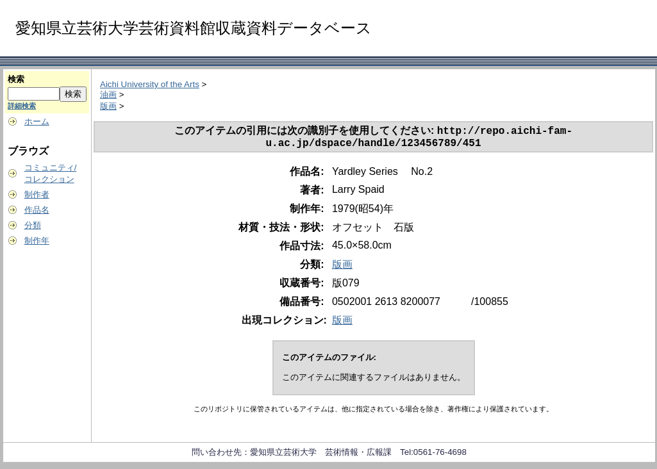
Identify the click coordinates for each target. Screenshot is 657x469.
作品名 (36, 210)
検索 (16, 79)
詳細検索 (22, 106)
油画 (108, 94)
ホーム (36, 121)
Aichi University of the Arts (149, 84)
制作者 (36, 194)
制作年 (36, 240)
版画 (108, 106)
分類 (32, 225)
